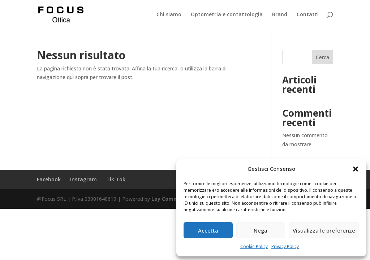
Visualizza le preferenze (324, 230)
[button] (355, 169)
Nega (260, 230)
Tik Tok (115, 179)
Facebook (49, 179)
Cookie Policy (254, 246)
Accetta (208, 230)
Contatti (308, 15)
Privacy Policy (285, 246)
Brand (279, 15)
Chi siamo (168, 15)
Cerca (322, 57)
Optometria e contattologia (227, 15)
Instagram (83, 179)
